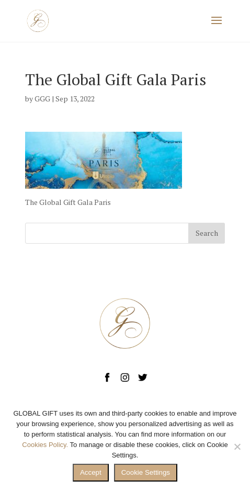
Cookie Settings (145, 472)
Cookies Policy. (45, 445)
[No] (237, 446)
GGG (42, 99)
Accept (90, 472)
